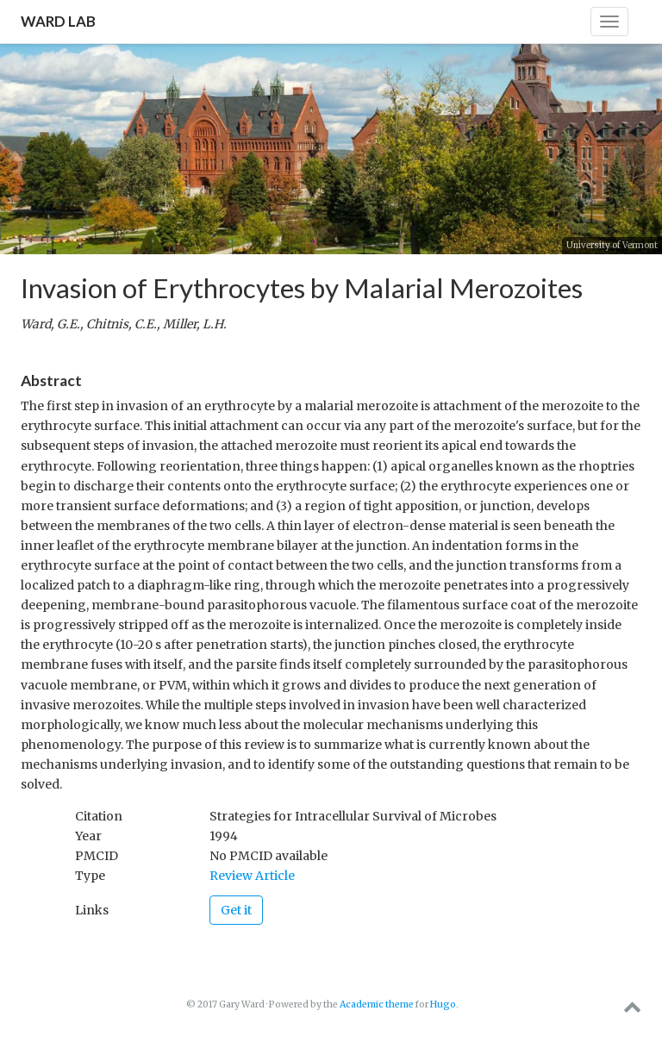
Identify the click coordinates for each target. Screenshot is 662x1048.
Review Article (252, 875)
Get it (236, 910)
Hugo (443, 1004)
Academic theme (377, 1004)
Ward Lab (58, 21)
